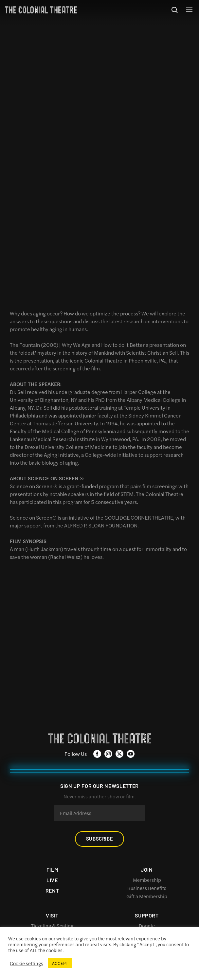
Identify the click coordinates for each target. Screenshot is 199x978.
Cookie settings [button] (26, 963)
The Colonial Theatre (41, 9)
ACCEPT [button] (60, 963)
